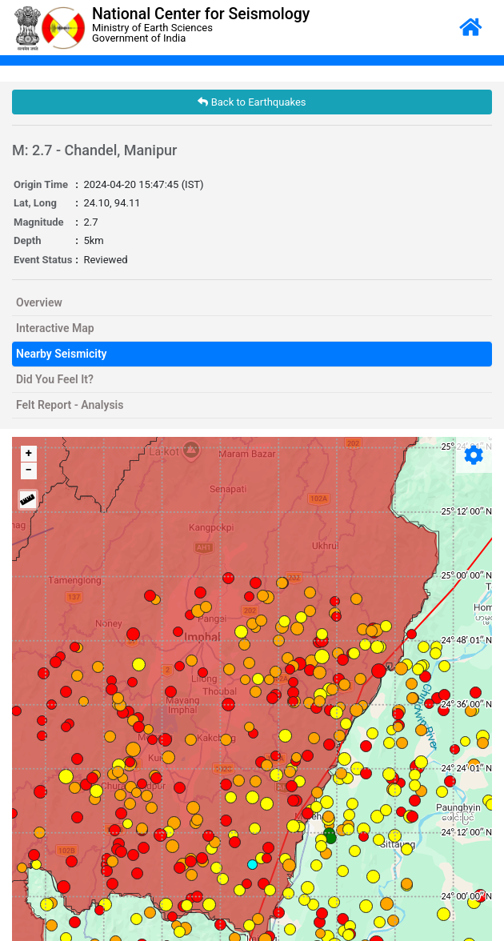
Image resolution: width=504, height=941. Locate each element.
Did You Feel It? (55, 379)
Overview (39, 302)
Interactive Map (55, 328)
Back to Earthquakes (252, 102)
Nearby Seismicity (61, 353)
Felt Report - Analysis (69, 404)
